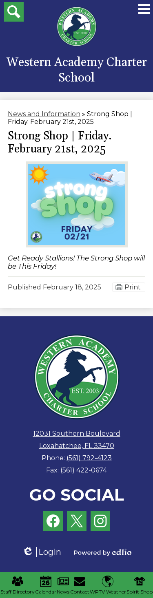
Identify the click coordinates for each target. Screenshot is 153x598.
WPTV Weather (108, 585)
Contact (79, 585)
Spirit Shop (139, 585)
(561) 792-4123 (89, 458)
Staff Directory (17, 585)
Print (132, 287)
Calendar (45, 585)
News (63, 585)
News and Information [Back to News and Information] (44, 114)
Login (41, 552)
